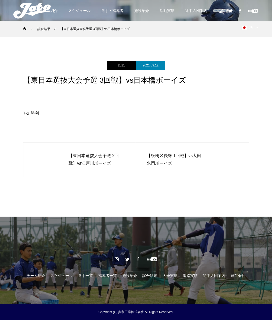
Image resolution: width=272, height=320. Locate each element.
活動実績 (167, 11)
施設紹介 (141, 11)
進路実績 (190, 275)
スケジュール (79, 11)
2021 (121, 65)
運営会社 (238, 275)
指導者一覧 (107, 275)
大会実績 (170, 275)
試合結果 (149, 275)
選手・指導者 (112, 11)
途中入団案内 (196, 11)
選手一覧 (85, 275)
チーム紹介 (36, 275)
